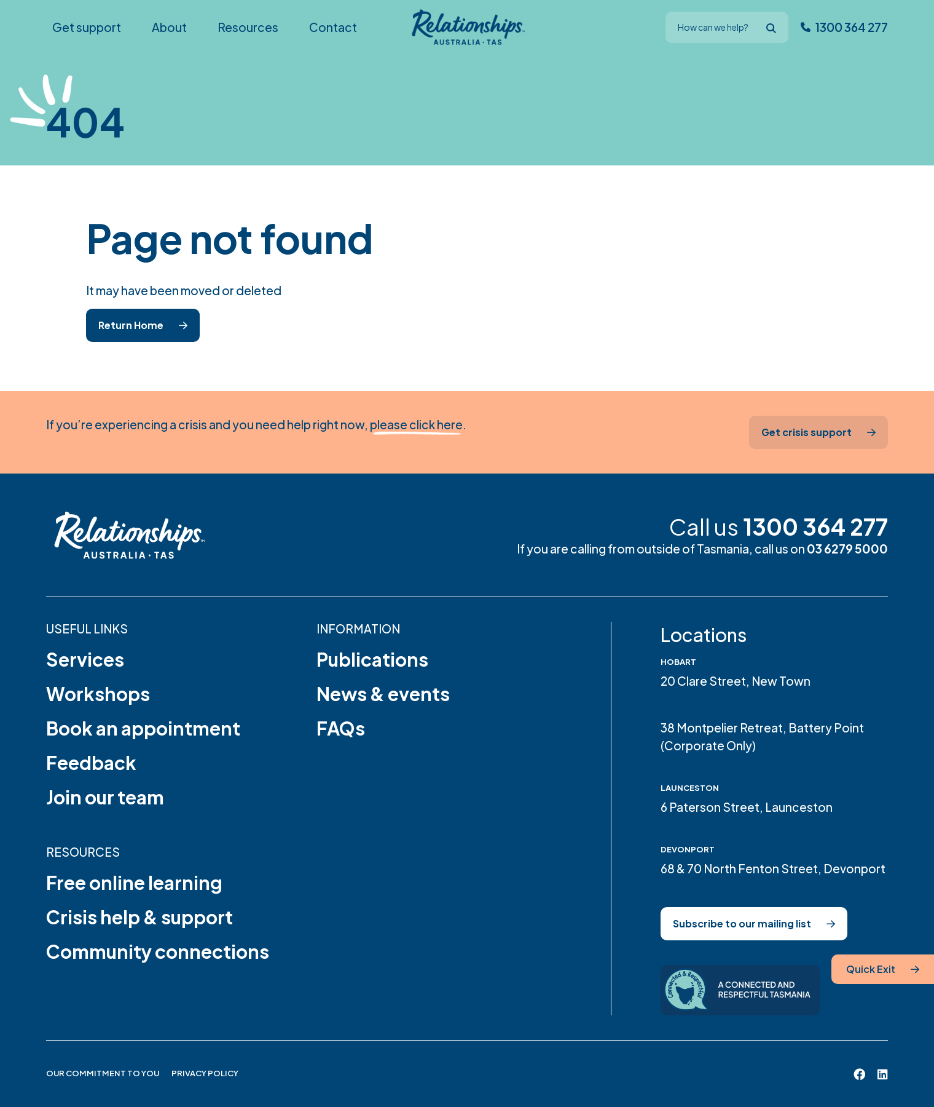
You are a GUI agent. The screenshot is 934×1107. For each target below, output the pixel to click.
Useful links (87, 628)
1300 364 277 (815, 526)
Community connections (157, 951)
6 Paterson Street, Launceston (747, 807)
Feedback (91, 762)
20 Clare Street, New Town (735, 680)
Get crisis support (806, 432)
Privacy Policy (204, 1073)
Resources (83, 851)
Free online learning (134, 882)
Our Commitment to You (102, 1073)
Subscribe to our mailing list (742, 923)
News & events (383, 693)
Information (358, 628)
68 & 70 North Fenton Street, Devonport (773, 868)
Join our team (105, 797)
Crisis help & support (139, 917)
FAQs (340, 728)
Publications (372, 659)
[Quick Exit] (882, 969)
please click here (416, 424)
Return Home (130, 325)
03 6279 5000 (847, 548)
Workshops (98, 693)
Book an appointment (143, 728)
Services (85, 659)
